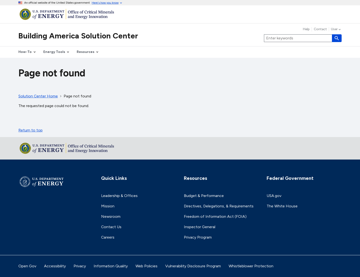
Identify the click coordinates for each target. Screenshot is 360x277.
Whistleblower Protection (251, 266)
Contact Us (111, 227)
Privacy (80, 266)
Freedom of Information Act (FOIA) (215, 216)
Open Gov (27, 266)
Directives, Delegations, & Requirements (219, 206)
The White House (282, 206)
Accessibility (55, 266)
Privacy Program (198, 237)
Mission (107, 206)
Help (306, 29)
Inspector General (199, 227)
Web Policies (146, 266)
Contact (320, 29)
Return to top (30, 130)
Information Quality (111, 266)
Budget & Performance (204, 195)
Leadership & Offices (119, 195)
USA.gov (274, 195)
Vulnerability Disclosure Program (193, 266)
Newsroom (110, 216)
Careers (107, 237)
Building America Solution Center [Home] (78, 35)
